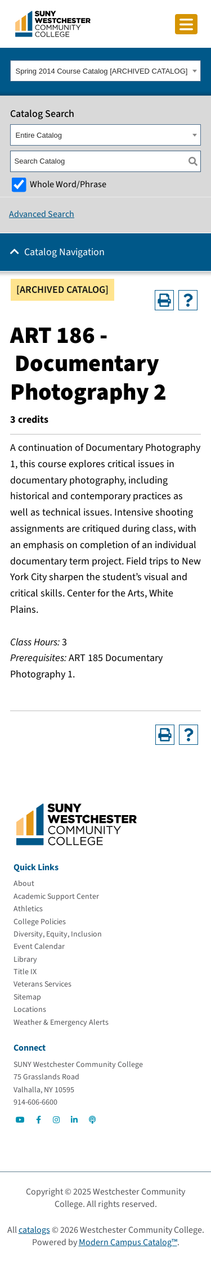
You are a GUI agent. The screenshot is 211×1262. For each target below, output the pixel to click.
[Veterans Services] (42, 984)
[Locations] (30, 1009)
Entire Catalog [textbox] (39, 135)
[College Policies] (40, 922)
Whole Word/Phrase (68, 184)
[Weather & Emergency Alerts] (61, 1022)
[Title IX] (25, 972)
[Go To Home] (53, 23)
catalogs (34, 1230)
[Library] (25, 959)
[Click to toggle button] (186, 24)
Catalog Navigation (64, 252)
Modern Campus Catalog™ (128, 1242)
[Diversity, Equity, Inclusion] (58, 934)
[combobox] (105, 71)
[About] (24, 883)
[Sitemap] (27, 997)
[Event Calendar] (39, 946)
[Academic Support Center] (56, 896)
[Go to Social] (20, 1120)
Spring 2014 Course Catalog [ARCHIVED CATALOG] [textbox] (102, 71)
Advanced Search (41, 214)
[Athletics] (28, 909)
